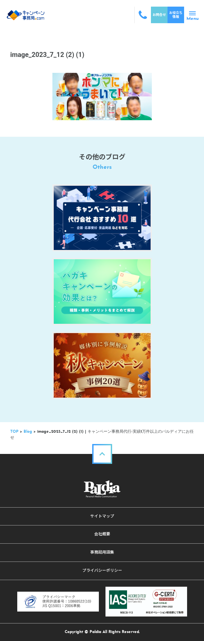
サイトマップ (102, 516)
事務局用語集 (102, 552)
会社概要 (102, 534)
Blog (28, 432)
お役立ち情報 (175, 15)
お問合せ (159, 15)
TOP (14, 432)
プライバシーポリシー (102, 570)
